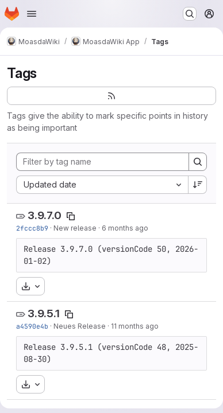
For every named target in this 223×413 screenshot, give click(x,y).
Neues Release (79, 326)
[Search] (198, 162)
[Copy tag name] (71, 216)
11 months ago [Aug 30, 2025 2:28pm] (135, 326)
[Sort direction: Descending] (198, 185)
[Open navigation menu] (31, 14)
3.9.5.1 (44, 313)
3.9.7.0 (44, 215)
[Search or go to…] (190, 14)
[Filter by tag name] (102, 162)
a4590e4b (32, 326)
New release (75, 228)
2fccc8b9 (32, 228)
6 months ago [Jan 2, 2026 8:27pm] (125, 228)
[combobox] (102, 185)
